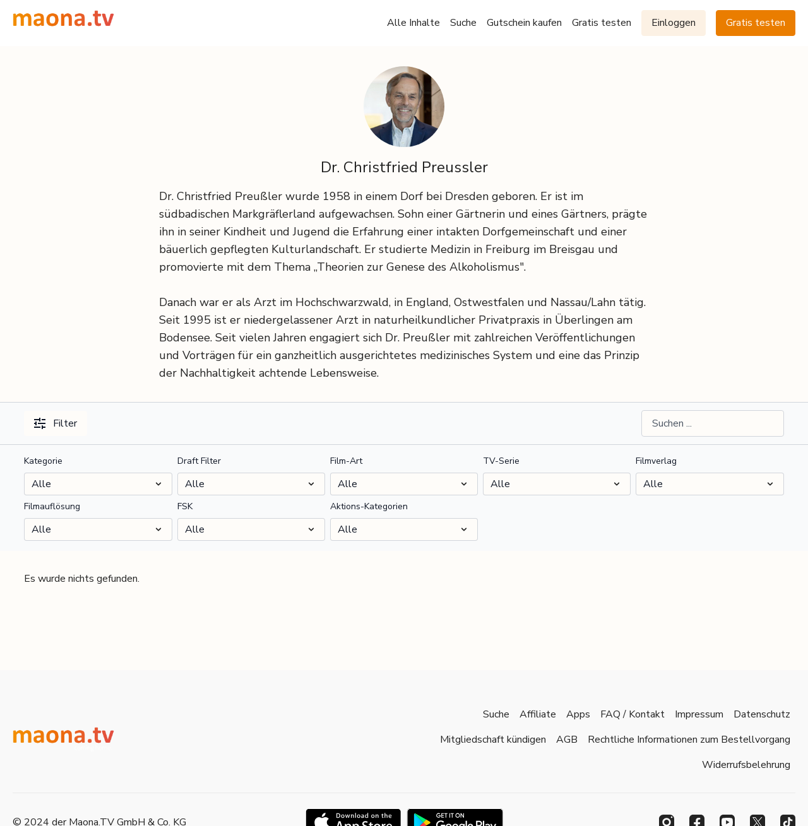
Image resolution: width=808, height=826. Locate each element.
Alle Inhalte (413, 23)
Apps (578, 714)
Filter (55, 423)
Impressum (699, 714)
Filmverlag (656, 461)
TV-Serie (501, 461)
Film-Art (346, 461)
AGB (567, 739)
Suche (463, 23)
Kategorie (43, 461)
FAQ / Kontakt (632, 714)
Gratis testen (601, 23)
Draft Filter (199, 461)
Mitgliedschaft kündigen (493, 739)
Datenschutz (762, 714)
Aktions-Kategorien (369, 506)
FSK (185, 506)
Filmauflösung (52, 506)
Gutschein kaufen (524, 23)
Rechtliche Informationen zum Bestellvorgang (689, 739)
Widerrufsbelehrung (746, 765)
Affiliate (538, 714)
